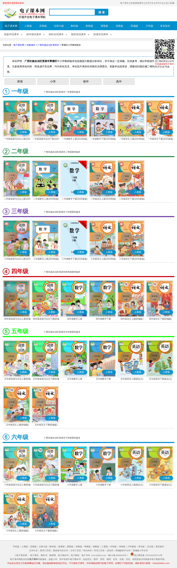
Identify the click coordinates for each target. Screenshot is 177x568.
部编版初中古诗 (123, 550)
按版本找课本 (11, 34)
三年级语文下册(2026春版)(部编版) (132, 259)
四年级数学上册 (74, 319)
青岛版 (141, 546)
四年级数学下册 (103, 319)
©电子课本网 (21, 555)
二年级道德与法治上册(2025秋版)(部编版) (17, 199)
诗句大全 (159, 3)
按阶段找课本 (78, 34)
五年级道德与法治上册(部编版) (17, 379)
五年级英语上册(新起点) (132, 379)
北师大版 (59, 26)
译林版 (122, 546)
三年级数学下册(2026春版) (74, 259)
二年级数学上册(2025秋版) (46, 199)
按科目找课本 (56, 34)
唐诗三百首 (45, 550)
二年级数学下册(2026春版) (74, 199)
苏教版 (43, 26)
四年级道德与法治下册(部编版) (46, 319)
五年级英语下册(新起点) (160, 379)
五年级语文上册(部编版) (17, 425)
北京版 (150, 546)
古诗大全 (149, 3)
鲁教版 (89, 26)
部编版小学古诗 (140, 550)
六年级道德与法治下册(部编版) (46, 485)
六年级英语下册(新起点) (160, 485)
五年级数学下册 (103, 379)
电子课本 (124, 3)
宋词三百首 (99, 550)
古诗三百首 (75, 550)
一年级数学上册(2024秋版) (74, 139)
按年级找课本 (33, 34)
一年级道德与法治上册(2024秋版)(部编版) (17, 139)
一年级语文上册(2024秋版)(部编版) (132, 139)
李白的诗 (87, 550)
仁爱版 (105, 546)
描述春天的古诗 (60, 550)
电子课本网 (11, 26)
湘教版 (96, 546)
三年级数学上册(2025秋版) (46, 259)
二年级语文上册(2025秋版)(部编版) (103, 199)
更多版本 (165, 26)
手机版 (16, 546)
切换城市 (31, 45)
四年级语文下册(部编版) (160, 319)
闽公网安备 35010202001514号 (146, 555)
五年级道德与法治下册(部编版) (46, 379)
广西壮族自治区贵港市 (48, 45)
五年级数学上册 (74, 379)
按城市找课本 (100, 34)
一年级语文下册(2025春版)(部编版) (160, 139)
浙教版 (119, 26)
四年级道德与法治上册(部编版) (17, 319)
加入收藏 (170, 3)
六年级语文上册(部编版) (17, 530)
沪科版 (149, 26)
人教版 (28, 26)
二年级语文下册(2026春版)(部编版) (132, 199)
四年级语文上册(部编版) (132, 319)
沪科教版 (131, 546)
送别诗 (110, 550)
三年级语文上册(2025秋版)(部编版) (103, 259)
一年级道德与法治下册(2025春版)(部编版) (46, 139)
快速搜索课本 (137, 3)
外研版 (113, 546)
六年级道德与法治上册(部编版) (17, 485)
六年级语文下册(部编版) (46, 530)
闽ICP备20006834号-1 (118, 555)
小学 (53, 81)
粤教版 (87, 546)
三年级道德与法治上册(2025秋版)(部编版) (17, 259)
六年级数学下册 (103, 485)
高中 (119, 81)
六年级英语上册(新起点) (132, 485)
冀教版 (104, 26)
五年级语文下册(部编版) (46, 425)
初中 (86, 81)
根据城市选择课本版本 (13, 3)
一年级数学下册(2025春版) (103, 139)
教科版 (74, 26)
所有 (20, 81)
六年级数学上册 (74, 485)
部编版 (134, 26)
